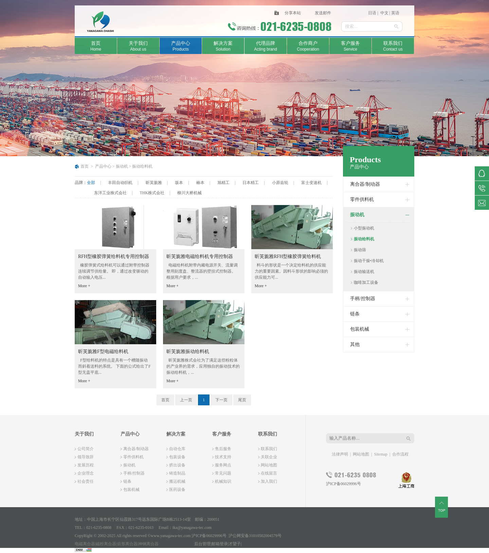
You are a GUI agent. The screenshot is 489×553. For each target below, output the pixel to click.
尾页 (242, 400)
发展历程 (85, 465)
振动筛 (360, 249)
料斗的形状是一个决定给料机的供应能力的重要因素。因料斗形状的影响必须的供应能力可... (291, 271)
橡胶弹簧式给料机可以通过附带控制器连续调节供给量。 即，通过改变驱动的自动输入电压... (113, 271)
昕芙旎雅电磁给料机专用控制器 (199, 256)
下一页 (221, 400)
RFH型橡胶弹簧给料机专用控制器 (113, 256)
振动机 (122, 166)
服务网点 (223, 465)
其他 (355, 344)
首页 (84, 166)
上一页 (186, 400)
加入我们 (269, 481)
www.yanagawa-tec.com (171, 535)
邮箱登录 (220, 543)
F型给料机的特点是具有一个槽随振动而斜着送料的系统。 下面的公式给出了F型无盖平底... (114, 366)
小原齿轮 (280, 182)
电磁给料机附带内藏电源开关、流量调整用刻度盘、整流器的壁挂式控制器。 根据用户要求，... (202, 271)
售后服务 (223, 448)
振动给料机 (142, 166)
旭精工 (223, 182)
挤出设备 (177, 465)
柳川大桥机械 (189, 192)
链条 (355, 313)
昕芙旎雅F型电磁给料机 (103, 351)
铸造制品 (177, 473)
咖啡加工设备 (366, 282)
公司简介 (85, 448)
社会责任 (85, 481)
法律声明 (340, 454)
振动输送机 (364, 271)
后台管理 (202, 543)
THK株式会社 (152, 192)
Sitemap (380, 454)
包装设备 (177, 457)
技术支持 (223, 457)
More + (84, 285)
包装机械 (359, 329)
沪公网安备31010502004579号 (255, 535)
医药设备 (177, 489)
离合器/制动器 (365, 184)
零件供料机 (362, 199)
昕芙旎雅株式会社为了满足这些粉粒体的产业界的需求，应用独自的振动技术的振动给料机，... (203, 366)
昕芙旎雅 (154, 182)
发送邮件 (323, 13)
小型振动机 (364, 228)
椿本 (200, 182)
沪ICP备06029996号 (343, 483)
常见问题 (223, 473)
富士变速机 (311, 182)
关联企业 (269, 457)
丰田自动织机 (120, 182)
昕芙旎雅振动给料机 (187, 351)
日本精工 (250, 182)
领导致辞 (85, 457)
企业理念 (85, 473)
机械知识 (223, 481)
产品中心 (103, 166)
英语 (395, 13)
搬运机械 (177, 481)
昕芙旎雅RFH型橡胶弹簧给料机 (288, 256)
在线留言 (269, 473)
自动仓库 (177, 448)
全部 (91, 182)
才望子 (235, 543)
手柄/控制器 (362, 298)
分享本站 (293, 13)
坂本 (179, 182)
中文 (383, 13)
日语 (372, 13)
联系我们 (269, 448)
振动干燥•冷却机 (369, 260)
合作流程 (400, 454)
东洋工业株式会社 (110, 192)
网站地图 (269, 465)
